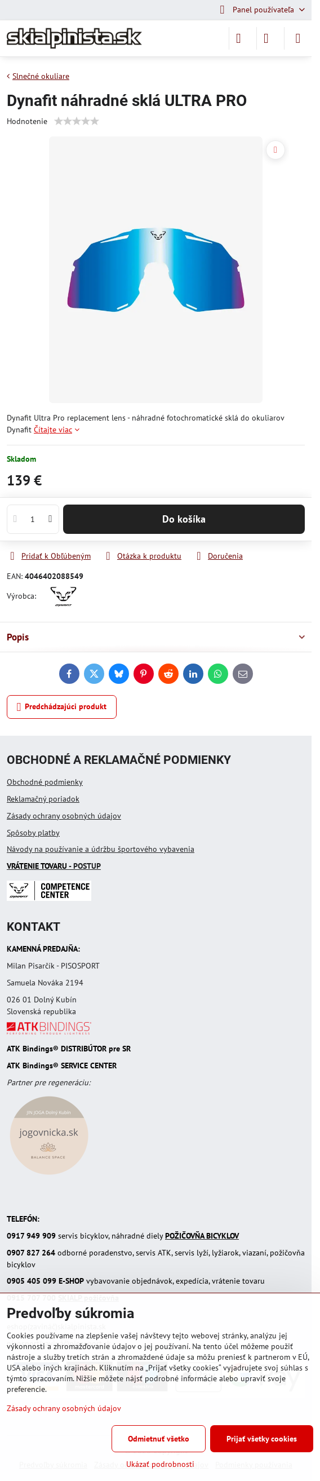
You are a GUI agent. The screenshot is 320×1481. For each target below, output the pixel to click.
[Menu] (298, 38)
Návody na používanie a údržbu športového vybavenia (100, 849)
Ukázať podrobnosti (160, 1464)
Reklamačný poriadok (43, 799)
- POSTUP (54, 866)
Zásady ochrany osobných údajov (64, 816)
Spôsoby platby (33, 833)
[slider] (76, 121)
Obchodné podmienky (45, 782)
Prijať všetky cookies (261, 1439)
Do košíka (184, 518)
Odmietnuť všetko (158, 1439)
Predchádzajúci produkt (62, 707)
